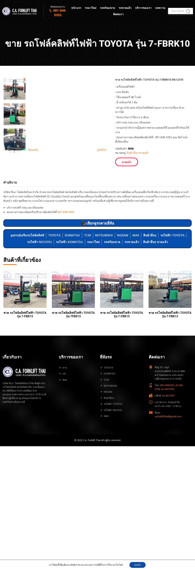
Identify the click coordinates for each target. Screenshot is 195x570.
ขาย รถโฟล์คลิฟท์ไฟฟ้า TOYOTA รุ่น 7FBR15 (73, 327)
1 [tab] (10, 182)
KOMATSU (72, 248)
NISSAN (122, 248)
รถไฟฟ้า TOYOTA (172, 248)
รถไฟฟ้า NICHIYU (39, 255)
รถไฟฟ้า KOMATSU (69, 255)
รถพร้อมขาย (107, 8)
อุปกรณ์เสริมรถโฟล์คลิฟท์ (27, 248)
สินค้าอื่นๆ (149, 248)
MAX (135, 248)
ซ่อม (64, 392)
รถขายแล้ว (125, 8)
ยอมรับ (137, 564)
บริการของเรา (143, 8)
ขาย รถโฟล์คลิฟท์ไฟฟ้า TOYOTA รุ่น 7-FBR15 (24, 327)
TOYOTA (54, 248)
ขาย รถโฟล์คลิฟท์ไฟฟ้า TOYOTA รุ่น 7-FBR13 (170, 327)
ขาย (64, 380)
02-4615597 (168, 408)
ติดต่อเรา (118, 14)
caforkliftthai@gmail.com (168, 429)
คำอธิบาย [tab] (10, 195)
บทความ (160, 8)
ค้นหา (187, 11)
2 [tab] (14, 182)
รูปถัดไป (101, 180)
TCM (87, 248)
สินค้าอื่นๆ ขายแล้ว (138, 153)
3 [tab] (18, 182)
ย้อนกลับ (33, 180)
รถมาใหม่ (90, 8)
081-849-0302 (65, 225)
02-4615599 (167, 401)
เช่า (64, 386)
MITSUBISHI (104, 248)
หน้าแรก (76, 8)
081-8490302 (167, 398)
